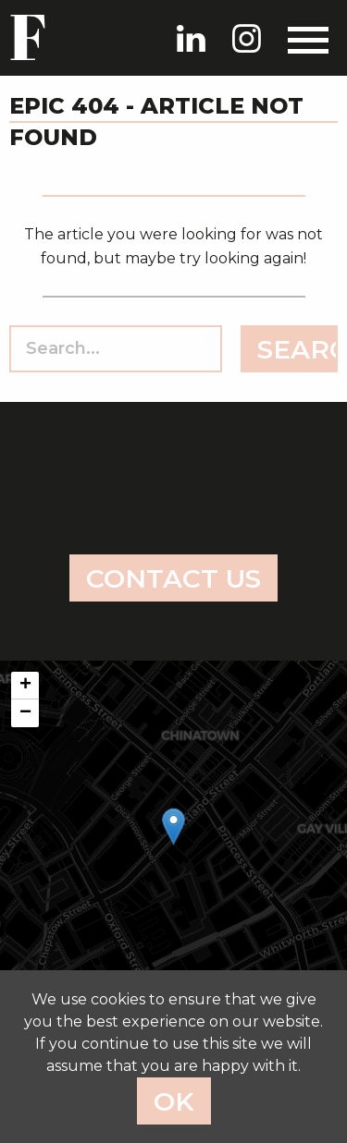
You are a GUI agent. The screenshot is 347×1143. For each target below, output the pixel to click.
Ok (174, 1101)
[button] (173, 826)
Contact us (173, 578)
